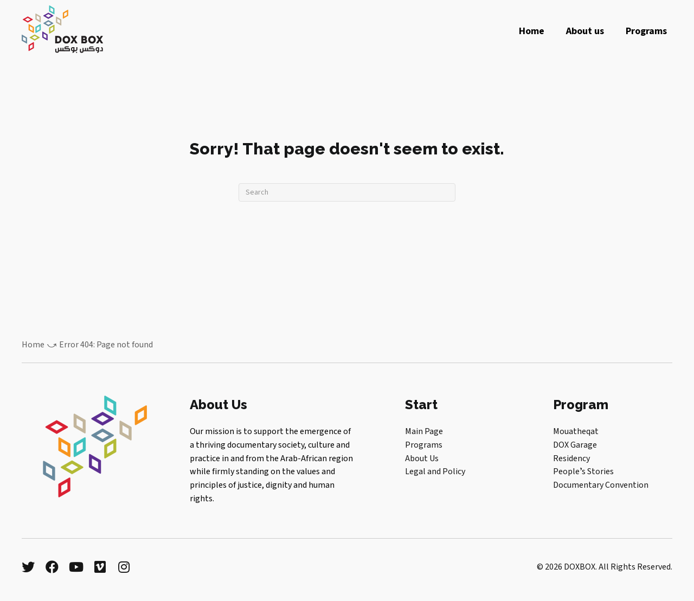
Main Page (424, 431)
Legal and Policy (435, 471)
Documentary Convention (600, 485)
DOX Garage (575, 445)
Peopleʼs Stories (583, 471)
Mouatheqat (576, 431)
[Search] (347, 192)
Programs (423, 445)
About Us (422, 458)
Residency (571, 458)
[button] (28, 566)
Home (33, 345)
